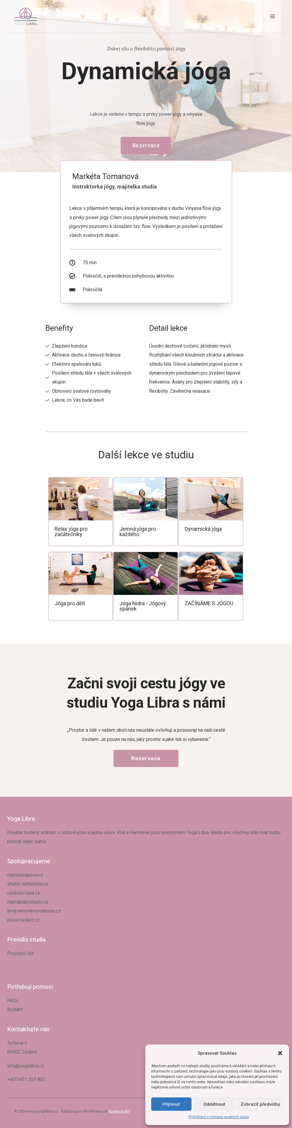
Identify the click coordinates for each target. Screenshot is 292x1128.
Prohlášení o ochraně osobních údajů (219, 1117)
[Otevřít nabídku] (272, 16)
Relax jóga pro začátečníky (71, 531)
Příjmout (171, 1104)
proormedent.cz (23, 920)
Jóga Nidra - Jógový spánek (142, 606)
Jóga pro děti (70, 603)
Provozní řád (20, 953)
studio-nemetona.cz (27, 884)
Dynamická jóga (203, 529)
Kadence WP (119, 1111)
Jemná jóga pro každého (137, 531)
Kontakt (15, 1009)
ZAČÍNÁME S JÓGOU (209, 603)
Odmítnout (214, 1104)
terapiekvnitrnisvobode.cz (34, 911)
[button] (280, 1053)
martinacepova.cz (25, 875)
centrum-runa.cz (23, 893)
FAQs (12, 1000)
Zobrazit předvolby (260, 1104)
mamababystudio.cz (28, 902)
